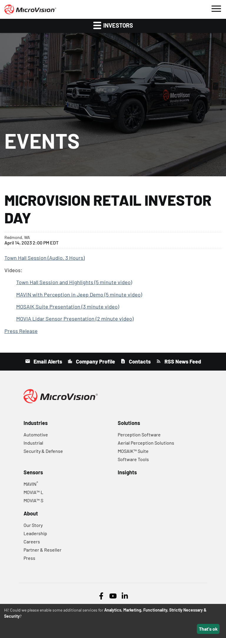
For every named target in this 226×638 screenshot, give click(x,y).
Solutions (129, 423)
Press (29, 558)
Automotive (36, 434)
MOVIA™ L (33, 492)
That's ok (208, 629)
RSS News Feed (182, 361)
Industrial (33, 443)
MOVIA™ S (33, 500)
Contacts (139, 361)
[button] (216, 8)
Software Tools (133, 459)
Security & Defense (43, 451)
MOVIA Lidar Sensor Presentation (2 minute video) (75, 318)
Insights (127, 472)
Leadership (35, 533)
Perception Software (139, 434)
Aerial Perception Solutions (146, 443)
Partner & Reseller (43, 549)
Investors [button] (113, 25)
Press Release (21, 331)
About (31, 513)
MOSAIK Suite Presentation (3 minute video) (67, 306)
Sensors (33, 472)
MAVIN (31, 484)
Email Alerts (47, 361)
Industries (36, 423)
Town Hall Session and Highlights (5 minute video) (74, 282)
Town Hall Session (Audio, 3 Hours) (44, 257)
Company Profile (95, 361)
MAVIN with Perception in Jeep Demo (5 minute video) (79, 294)
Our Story (33, 525)
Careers (32, 541)
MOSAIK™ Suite (133, 451)
